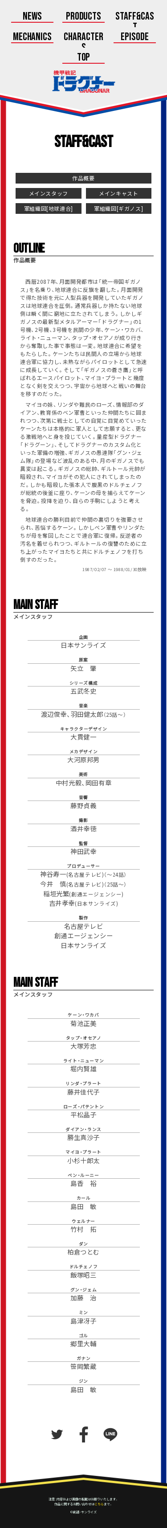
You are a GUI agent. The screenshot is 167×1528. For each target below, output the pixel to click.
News (32, 17)
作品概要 (83, 178)
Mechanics (32, 37)
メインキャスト (118, 193)
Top (83, 58)
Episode (135, 37)
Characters (83, 43)
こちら (99, 1504)
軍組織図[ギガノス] (118, 208)
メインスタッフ (48, 193)
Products (84, 17)
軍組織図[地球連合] (48, 208)
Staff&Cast (134, 22)
